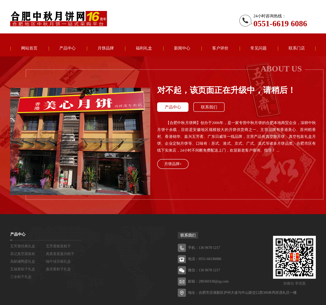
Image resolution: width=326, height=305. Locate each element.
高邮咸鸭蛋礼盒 (22, 261)
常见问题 (258, 48)
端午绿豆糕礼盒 (58, 261)
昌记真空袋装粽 (22, 254)
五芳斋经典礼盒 (22, 246)
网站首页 (29, 48)
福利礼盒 (144, 48)
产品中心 (67, 48)
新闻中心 (182, 48)
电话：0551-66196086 (204, 259)
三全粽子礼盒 (21, 277)
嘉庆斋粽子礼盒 (58, 269)
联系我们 (209, 107)
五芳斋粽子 (58, 18)
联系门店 (297, 48)
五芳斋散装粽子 (58, 246)
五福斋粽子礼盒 (22, 269)
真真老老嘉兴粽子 (60, 254)
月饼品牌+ (173, 164)
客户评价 (220, 48)
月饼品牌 (106, 48)
